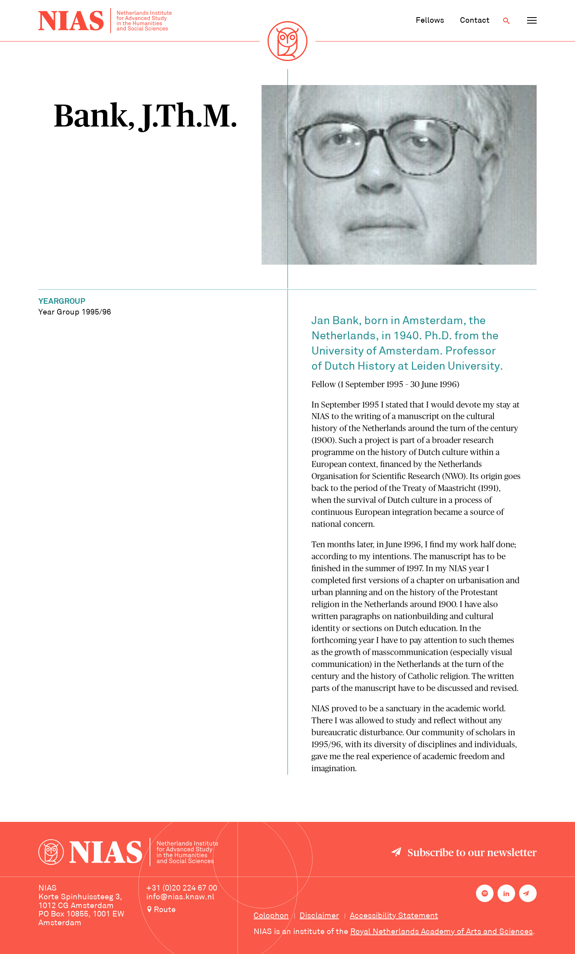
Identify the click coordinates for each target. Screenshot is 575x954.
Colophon (271, 916)
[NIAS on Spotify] (485, 893)
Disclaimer (319, 916)
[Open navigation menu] (532, 21)
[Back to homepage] (105, 20)
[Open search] (506, 21)
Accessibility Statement (394, 916)
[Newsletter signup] (528, 893)
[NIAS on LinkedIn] (506, 893)
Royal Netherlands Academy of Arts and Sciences (441, 932)
